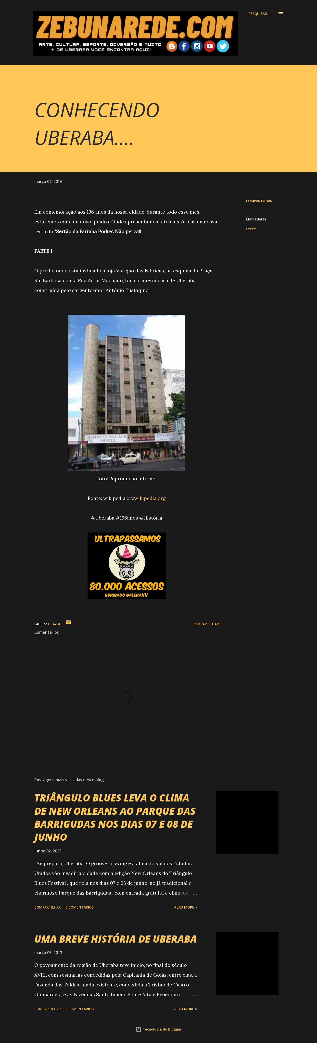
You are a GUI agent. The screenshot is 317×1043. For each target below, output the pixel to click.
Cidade (251, 229)
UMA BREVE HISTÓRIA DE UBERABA (115, 939)
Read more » (185, 907)
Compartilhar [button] (259, 200)
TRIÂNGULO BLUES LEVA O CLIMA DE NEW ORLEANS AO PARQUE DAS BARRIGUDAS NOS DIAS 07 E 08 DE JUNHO (115, 817)
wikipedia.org (149, 498)
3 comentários (79, 907)
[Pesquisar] (258, 14)
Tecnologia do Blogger (158, 1029)
